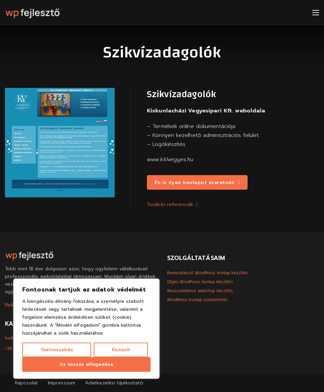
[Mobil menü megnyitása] (315, 12)
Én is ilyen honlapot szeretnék (197, 182)
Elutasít (121, 349)
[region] (86, 329)
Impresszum (61, 382)
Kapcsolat (26, 382)
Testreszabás (57, 349)
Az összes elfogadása (86, 364)
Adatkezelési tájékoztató (114, 382)
